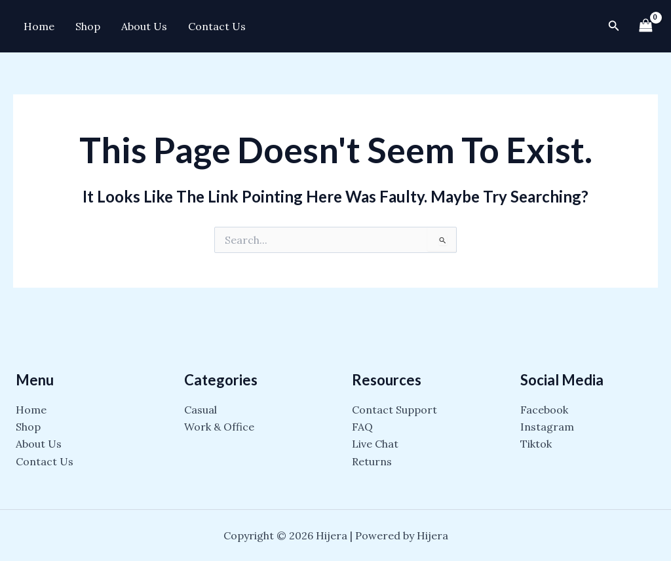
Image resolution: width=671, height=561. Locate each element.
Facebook (544, 409)
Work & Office (219, 426)
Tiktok (536, 443)
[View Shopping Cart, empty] (645, 26)
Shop (87, 26)
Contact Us (217, 26)
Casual (200, 409)
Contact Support (394, 409)
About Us (144, 26)
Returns (372, 461)
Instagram (547, 426)
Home (39, 26)
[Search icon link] (614, 26)
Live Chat (375, 443)
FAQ (362, 426)
